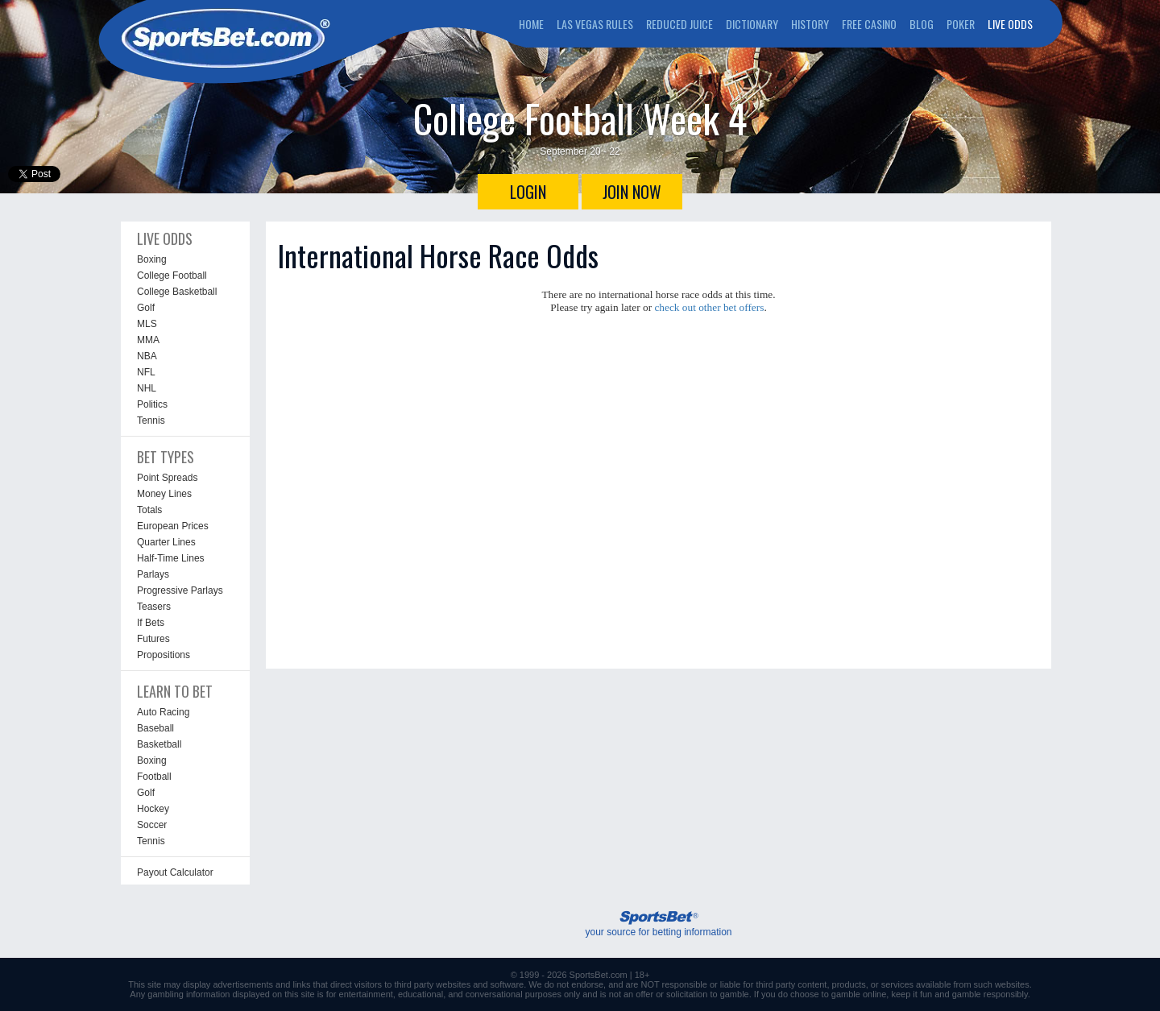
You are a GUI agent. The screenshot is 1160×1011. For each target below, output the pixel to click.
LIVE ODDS (1010, 23)
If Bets (150, 622)
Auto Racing (163, 712)
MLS (147, 323)
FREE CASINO (869, 23)
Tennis (151, 420)
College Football (172, 275)
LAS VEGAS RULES (595, 23)
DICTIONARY (752, 23)
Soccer (152, 825)
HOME (531, 23)
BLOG (921, 23)
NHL (146, 388)
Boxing (152, 259)
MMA (148, 340)
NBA (147, 356)
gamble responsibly (990, 994)
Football (154, 776)
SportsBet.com (599, 975)
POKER (961, 23)
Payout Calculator (175, 872)
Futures (153, 638)
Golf (146, 307)
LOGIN (528, 192)
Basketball (159, 744)
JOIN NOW (632, 192)
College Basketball (177, 291)
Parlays (153, 574)
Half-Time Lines (171, 558)
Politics (152, 404)
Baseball (155, 728)
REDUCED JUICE (679, 23)
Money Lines (164, 493)
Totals (149, 510)
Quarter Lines (166, 542)
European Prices (173, 526)
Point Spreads (167, 477)
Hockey (153, 808)
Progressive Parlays (180, 590)
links (301, 984)
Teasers (154, 606)
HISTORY (810, 23)
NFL (146, 372)
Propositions (163, 655)
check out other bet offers (709, 307)
